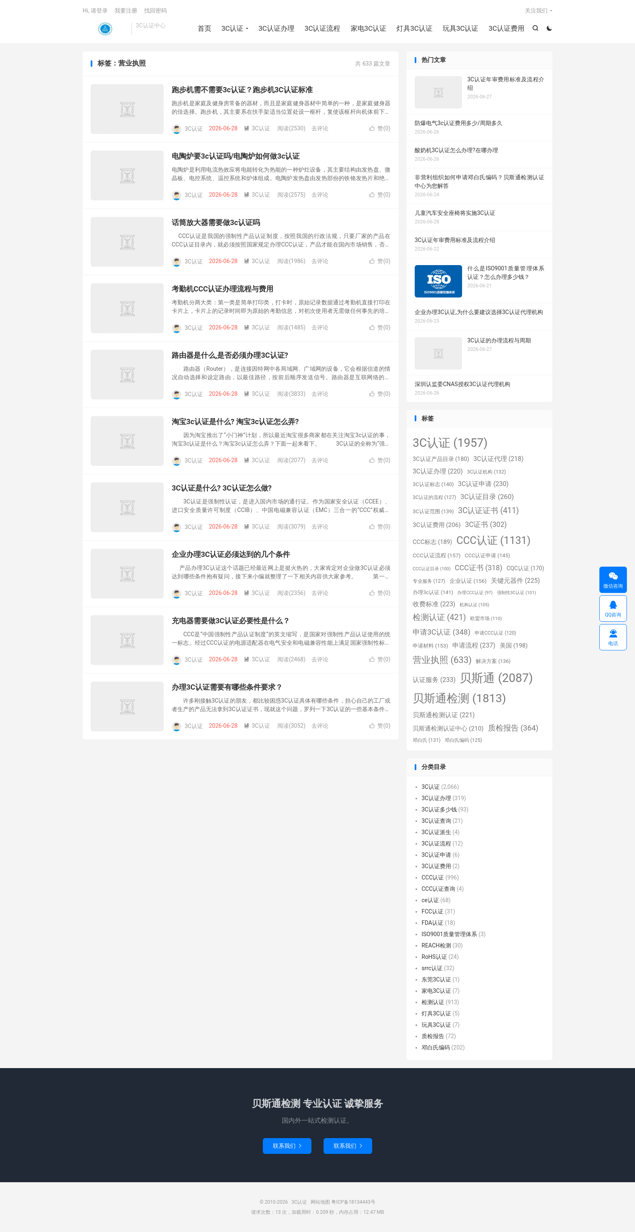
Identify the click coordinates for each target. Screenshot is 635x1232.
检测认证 (433, 1002)
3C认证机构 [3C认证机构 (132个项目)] (486, 472)
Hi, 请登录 (95, 10)
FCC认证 (432, 911)
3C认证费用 (506, 28)
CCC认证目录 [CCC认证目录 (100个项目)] (431, 568)
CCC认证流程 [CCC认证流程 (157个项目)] (436, 555)
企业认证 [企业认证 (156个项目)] (468, 581)
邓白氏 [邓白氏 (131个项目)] (427, 740)
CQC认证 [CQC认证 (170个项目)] (525, 568)
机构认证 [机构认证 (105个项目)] (474, 605)
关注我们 (536, 10)
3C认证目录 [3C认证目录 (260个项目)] (487, 497)
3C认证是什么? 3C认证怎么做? (222, 488)
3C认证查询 (436, 821)
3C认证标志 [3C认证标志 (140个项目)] (433, 484)
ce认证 (430, 900)
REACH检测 (436, 945)
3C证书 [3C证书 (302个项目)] (486, 524)
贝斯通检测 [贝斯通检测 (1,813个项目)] (459, 698)
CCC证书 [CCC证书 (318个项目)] (479, 567)
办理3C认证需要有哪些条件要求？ (227, 687)
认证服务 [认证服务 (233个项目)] (434, 680)
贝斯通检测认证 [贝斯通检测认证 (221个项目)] (444, 715)
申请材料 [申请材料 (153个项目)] (430, 646)
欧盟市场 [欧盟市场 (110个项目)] (486, 618)
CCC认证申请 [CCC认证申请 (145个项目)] (487, 555)
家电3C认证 (369, 28)
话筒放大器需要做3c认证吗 (216, 222)
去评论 (319, 128)
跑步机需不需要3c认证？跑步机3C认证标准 (242, 89)
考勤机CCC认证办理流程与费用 (222, 289)
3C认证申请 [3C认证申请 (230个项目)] (483, 484)
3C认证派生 (436, 832)
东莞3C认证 (436, 979)
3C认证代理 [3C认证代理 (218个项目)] (498, 459)
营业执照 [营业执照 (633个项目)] (442, 660)
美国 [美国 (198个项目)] (514, 645)
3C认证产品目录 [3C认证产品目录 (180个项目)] (441, 459)
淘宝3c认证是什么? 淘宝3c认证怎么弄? (235, 421)
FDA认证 (432, 923)
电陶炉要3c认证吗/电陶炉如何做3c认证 (236, 156)
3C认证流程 (323, 28)
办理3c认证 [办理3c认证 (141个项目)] (433, 592)
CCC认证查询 (438, 889)
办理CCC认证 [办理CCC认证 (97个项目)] (474, 592)
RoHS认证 (434, 957)
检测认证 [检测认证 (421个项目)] (439, 617)
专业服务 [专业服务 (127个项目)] (429, 581)
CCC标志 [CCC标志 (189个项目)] (432, 542)
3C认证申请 (436, 855)
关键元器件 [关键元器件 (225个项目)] (515, 580)
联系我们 (287, 1146)
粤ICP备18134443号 (353, 1202)
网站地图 (320, 1202)
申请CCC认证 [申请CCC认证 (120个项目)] (495, 633)
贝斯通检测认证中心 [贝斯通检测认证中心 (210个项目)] (448, 728)
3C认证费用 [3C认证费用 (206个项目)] (437, 525)
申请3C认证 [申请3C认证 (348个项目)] (442, 632)
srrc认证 (432, 968)
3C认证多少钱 (439, 809)
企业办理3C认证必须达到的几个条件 (231, 554)
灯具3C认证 (414, 28)
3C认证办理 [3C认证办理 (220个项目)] (438, 471)
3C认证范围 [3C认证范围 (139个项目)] (433, 511)
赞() (379, 128)
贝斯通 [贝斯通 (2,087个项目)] (496, 678)
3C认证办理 (276, 28)
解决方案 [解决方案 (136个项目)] (493, 661)
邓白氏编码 (436, 1047)
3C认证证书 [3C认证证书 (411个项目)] (488, 510)
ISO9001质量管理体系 (449, 934)
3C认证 (105, 28)
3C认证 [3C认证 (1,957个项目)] (450, 443)
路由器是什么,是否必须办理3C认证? (230, 355)
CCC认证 (433, 877)
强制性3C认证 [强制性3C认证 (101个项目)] (516, 592)
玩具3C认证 (461, 28)
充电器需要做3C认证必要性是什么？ (231, 620)
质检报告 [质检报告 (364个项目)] (513, 728)
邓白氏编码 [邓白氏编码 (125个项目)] (463, 740)
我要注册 (126, 10)
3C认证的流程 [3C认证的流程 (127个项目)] (434, 497)
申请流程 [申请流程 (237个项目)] (473, 645)
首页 (204, 28)
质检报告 (433, 1036)
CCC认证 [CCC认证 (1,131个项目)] (493, 540)
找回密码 (155, 10)
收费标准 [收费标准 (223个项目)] (434, 604)
